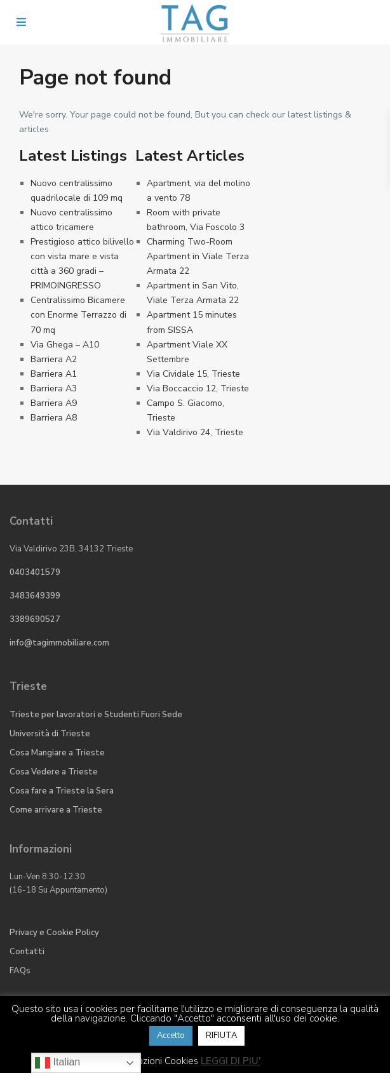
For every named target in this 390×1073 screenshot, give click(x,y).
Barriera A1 (53, 374)
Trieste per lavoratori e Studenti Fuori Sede (96, 714)
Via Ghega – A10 (64, 345)
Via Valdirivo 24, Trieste (195, 432)
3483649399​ (35, 596)
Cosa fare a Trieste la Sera (62, 791)
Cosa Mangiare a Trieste (57, 753)
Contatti (27, 951)
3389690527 (35, 619)
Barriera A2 (53, 359)
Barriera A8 (53, 418)
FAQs (20, 970)
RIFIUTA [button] (221, 1035)
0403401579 (35, 572)
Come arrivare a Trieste (56, 810)
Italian (57, 1062)
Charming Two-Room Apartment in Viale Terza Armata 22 (198, 256)
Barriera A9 (53, 403)
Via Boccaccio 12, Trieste (198, 388)
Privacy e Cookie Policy (54, 932)
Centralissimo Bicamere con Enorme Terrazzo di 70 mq (78, 314)
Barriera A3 (53, 388)
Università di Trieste (50, 733)
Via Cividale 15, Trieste (193, 374)
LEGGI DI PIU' (230, 1060)
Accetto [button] (171, 1035)
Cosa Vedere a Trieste (54, 772)
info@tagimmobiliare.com (59, 643)
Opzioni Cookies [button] (164, 1061)
